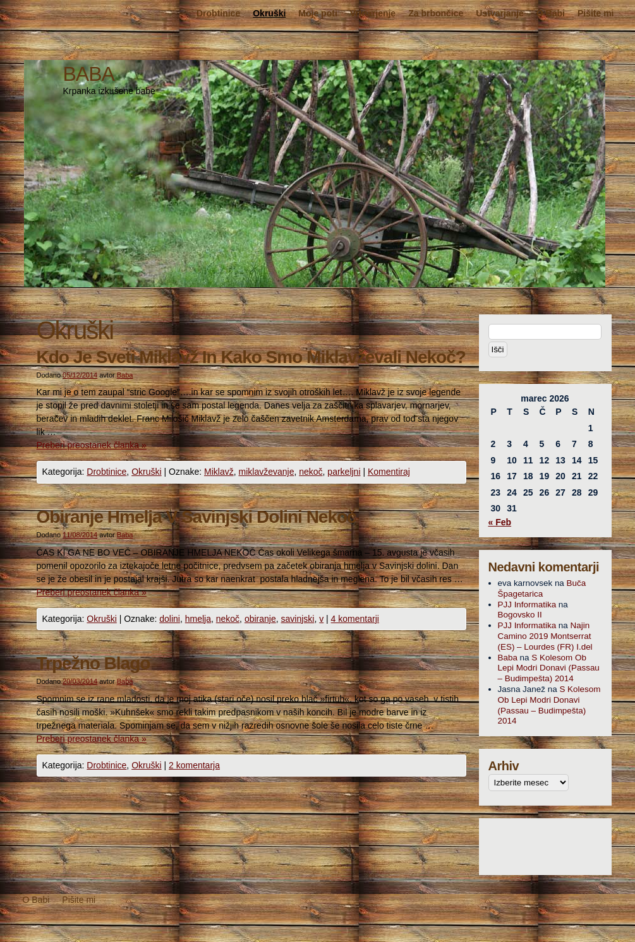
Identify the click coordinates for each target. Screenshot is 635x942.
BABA (88, 74)
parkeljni (343, 472)
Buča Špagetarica (542, 588)
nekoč (310, 472)
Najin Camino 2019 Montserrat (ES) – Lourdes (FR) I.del (545, 636)
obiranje (260, 619)
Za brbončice (435, 13)
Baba (125, 375)
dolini (169, 619)
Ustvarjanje (499, 13)
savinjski (298, 619)
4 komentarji (355, 619)
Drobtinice (218, 13)
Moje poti (317, 13)
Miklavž (219, 472)
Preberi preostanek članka (92, 445)
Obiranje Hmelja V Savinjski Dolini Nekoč (196, 517)
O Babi (550, 13)
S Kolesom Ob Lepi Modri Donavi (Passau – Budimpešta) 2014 (549, 668)
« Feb (500, 522)
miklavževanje (266, 472)
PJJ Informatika (527, 604)
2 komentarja (194, 765)
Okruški (269, 13)
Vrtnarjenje (373, 13)
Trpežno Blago (93, 663)
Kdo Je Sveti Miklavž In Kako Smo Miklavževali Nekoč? (251, 357)
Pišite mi (596, 13)
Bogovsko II (520, 614)
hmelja (198, 619)
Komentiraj (389, 472)
